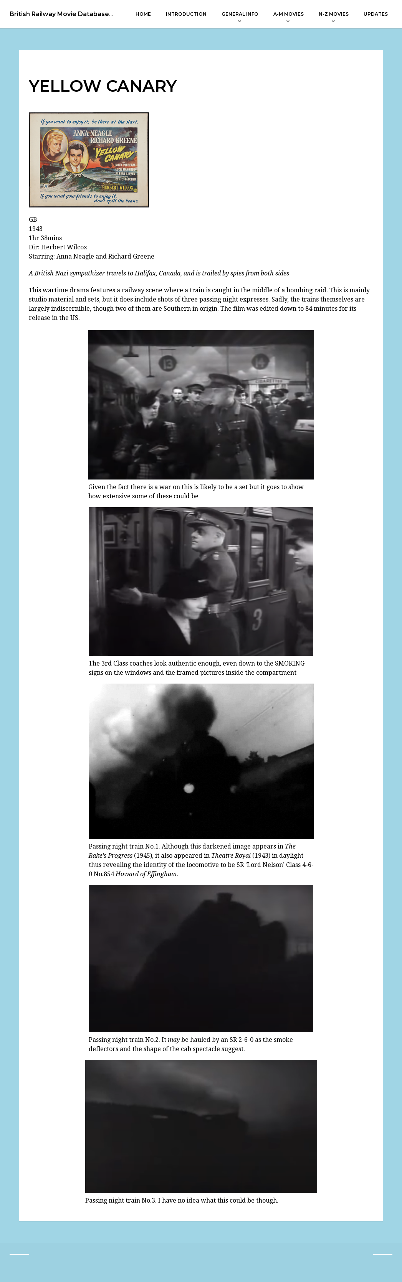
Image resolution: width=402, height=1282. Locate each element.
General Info (240, 14)
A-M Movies (288, 14)
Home (143, 14)
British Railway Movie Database (59, 14)
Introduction (186, 14)
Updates (376, 14)
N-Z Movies (334, 14)
